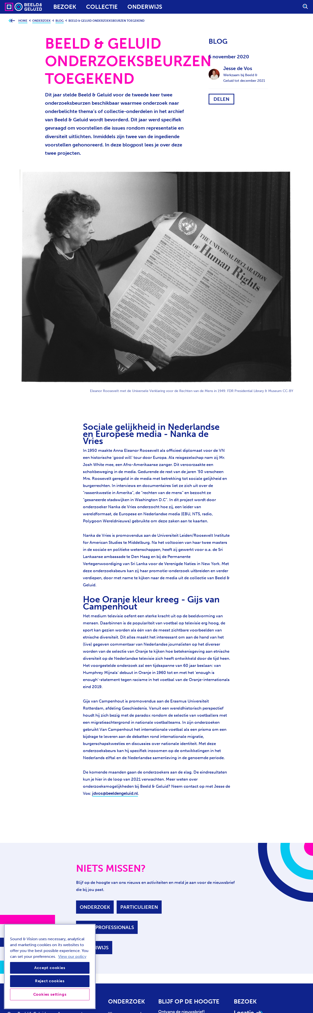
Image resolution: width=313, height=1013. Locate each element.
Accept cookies (49, 967)
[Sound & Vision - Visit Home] (14, 6)
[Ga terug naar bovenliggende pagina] (11, 21)
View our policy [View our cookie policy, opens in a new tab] (72, 956)
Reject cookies (50, 981)
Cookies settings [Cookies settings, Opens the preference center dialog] (50, 994)
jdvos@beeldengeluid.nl (115, 793)
